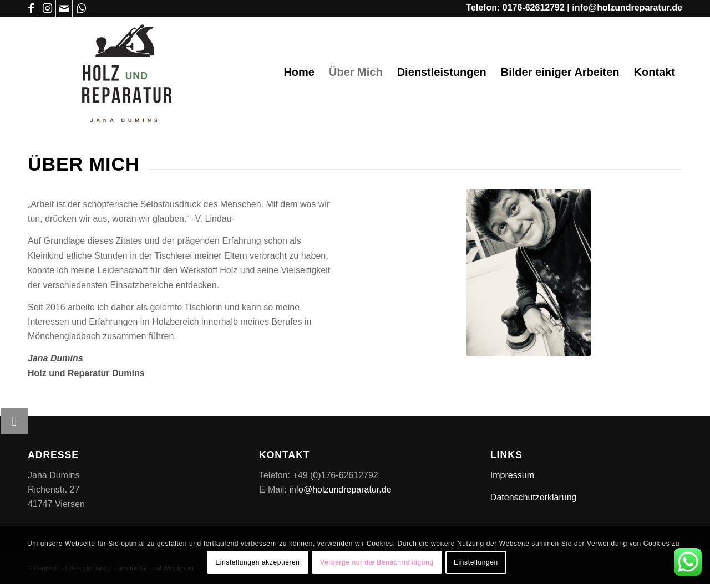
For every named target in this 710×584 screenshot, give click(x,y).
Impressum (512, 475)
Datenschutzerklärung (533, 497)
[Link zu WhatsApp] (81, 8)
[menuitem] (299, 72)
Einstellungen (476, 562)
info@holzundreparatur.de (627, 7)
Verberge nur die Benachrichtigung (377, 562)
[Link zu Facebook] (31, 8)
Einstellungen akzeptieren (257, 562)
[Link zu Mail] (64, 8)
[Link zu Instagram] (47, 8)
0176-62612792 (534, 7)
